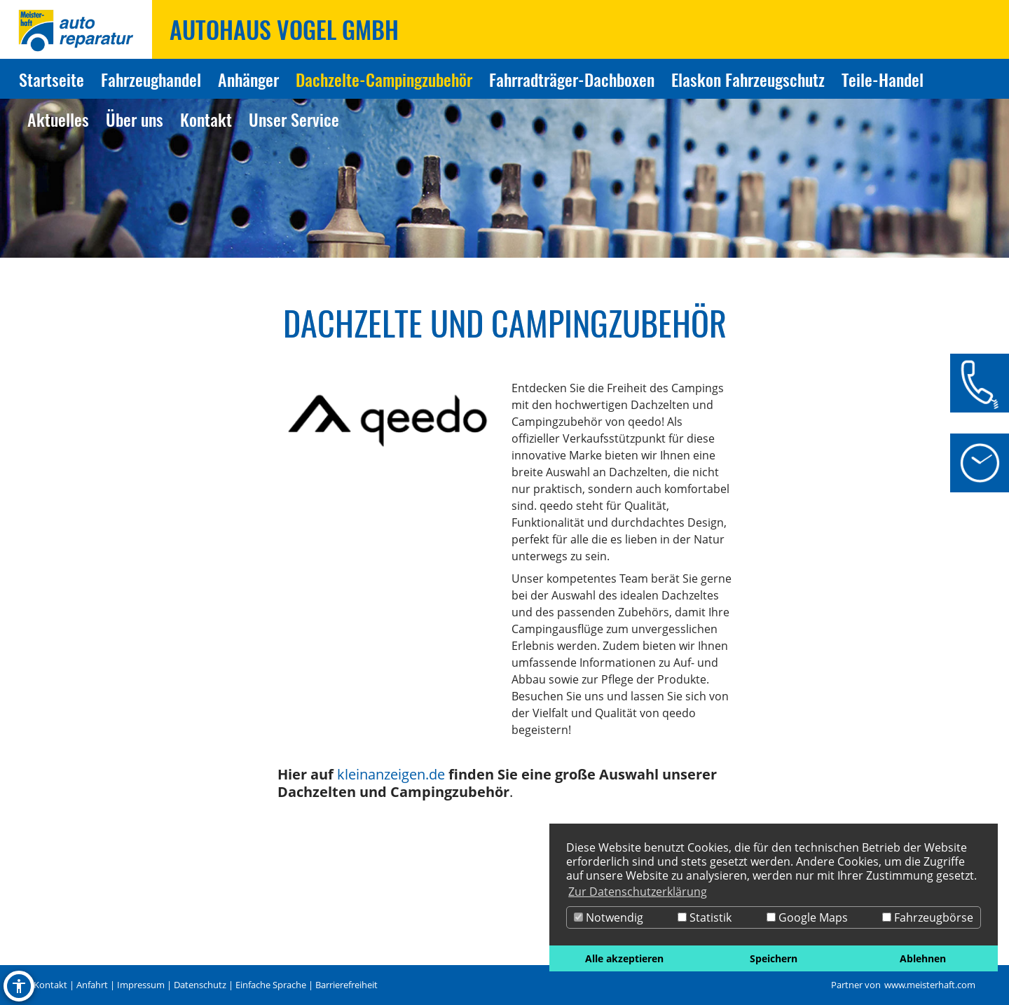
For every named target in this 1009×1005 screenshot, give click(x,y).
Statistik (705, 917)
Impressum (141, 984)
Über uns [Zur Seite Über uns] (134, 119)
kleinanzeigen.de (391, 774)
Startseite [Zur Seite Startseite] (51, 79)
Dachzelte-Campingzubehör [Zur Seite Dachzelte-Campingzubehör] (384, 79)
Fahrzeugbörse (927, 917)
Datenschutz (200, 984)
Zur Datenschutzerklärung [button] (637, 891)
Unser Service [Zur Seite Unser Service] (294, 119)
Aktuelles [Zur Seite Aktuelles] (58, 119)
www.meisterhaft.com (929, 984)
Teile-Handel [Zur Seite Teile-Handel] (883, 79)
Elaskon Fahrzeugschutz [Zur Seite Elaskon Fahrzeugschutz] (748, 79)
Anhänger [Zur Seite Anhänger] (248, 79)
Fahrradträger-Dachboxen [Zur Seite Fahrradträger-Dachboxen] (571, 79)
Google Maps (807, 917)
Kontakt (50, 984)
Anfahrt (92, 984)
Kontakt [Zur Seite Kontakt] (206, 119)
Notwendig (608, 917)
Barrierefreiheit (346, 984)
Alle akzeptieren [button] (624, 958)
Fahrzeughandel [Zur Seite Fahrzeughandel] (151, 79)
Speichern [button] (773, 958)
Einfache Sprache (270, 984)
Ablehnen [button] (923, 958)
